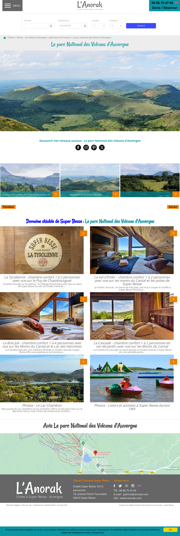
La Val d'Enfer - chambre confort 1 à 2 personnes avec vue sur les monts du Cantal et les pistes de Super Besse (132, 280)
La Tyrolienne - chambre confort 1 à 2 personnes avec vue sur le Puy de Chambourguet (42, 279)
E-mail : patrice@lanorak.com (131, 494)
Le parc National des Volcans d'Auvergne (92, 37)
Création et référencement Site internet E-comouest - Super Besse (146, 505)
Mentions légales (13, 505)
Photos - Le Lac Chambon (42, 405)
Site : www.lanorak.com (127, 498)
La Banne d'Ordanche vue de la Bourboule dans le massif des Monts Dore (26, 195)
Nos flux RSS (62, 505)
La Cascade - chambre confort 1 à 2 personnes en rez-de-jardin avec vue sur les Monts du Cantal (132, 345)
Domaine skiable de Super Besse (54, 221)
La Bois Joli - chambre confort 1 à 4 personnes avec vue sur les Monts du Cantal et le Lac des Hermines (41, 345)
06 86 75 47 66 (162, 3)
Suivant (173, 206)
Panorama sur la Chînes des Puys (86, 194)
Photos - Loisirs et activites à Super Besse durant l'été (132, 407)
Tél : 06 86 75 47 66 (125, 490)
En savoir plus (98, 533)
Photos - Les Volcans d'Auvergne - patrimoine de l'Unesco (43, 37)
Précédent (8, 206)
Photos (11, 37)
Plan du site (27, 505)
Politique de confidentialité (44, 505)
